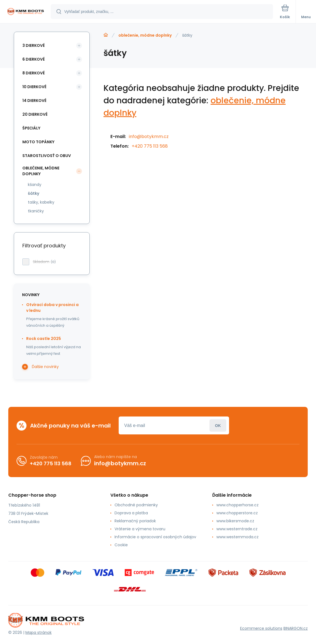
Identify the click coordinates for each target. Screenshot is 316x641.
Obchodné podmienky (136, 505)
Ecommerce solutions (261, 628)
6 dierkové (33, 59)
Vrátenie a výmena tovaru (140, 529)
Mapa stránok (38, 632)
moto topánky (38, 142)
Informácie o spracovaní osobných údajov (155, 537)
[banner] (25, 12)
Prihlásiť (217, 425)
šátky (33, 193)
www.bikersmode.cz (235, 521)
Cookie (121, 545)
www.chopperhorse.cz (237, 505)
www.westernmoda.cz (237, 537)
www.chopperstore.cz (237, 513)
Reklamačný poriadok (135, 521)
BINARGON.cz (295, 628)
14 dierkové (34, 100)
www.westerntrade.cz (236, 529)
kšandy (34, 184)
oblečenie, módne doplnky (145, 35)
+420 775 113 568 (150, 146)
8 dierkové (33, 73)
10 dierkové (34, 87)
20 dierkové (34, 114)
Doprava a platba (131, 513)
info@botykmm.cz (149, 136)
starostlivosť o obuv (46, 155)
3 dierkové (33, 45)
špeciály (31, 128)
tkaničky (36, 211)
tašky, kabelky (41, 202)
